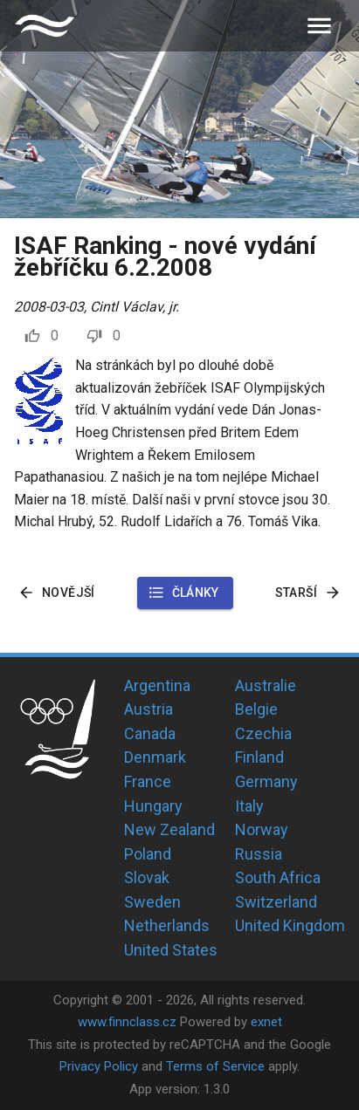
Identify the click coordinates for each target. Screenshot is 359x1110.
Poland (147, 854)
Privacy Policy (98, 1066)
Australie (265, 685)
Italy (249, 806)
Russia (258, 854)
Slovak (146, 877)
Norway (261, 829)
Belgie (256, 709)
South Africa (278, 877)
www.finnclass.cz (127, 1022)
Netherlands (167, 925)
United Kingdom (290, 925)
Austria (148, 709)
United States (170, 950)
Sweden (152, 902)
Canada (150, 733)
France (147, 781)
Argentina (157, 685)
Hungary (153, 806)
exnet (266, 1022)
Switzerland (276, 902)
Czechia (263, 733)
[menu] (319, 25)
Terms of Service (215, 1066)
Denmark (155, 757)
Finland (259, 757)
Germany (266, 781)
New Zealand (169, 829)
